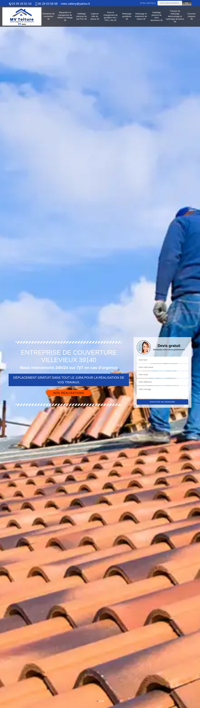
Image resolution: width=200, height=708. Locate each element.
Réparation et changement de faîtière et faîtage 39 (65, 16)
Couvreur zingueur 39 (191, 16)
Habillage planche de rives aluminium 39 (156, 16)
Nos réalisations (68, 393)
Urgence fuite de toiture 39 (94, 16)
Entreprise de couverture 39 (48, 16)
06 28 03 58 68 (46, 3)
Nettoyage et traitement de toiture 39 (141, 16)
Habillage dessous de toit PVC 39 (81, 16)
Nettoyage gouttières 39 (126, 16)
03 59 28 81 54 (20, 3)
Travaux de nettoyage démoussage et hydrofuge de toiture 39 (175, 16)
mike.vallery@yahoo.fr (75, 3)
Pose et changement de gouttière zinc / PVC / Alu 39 (111, 16)
